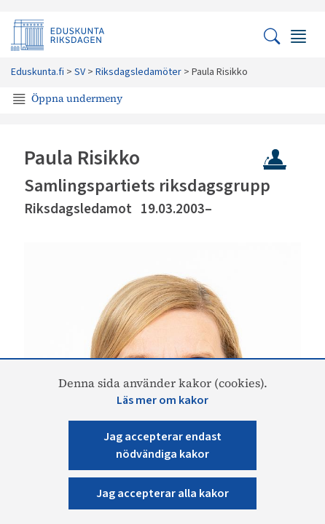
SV (79, 72)
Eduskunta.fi (37, 72)
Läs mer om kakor (162, 400)
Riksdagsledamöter (138, 72)
